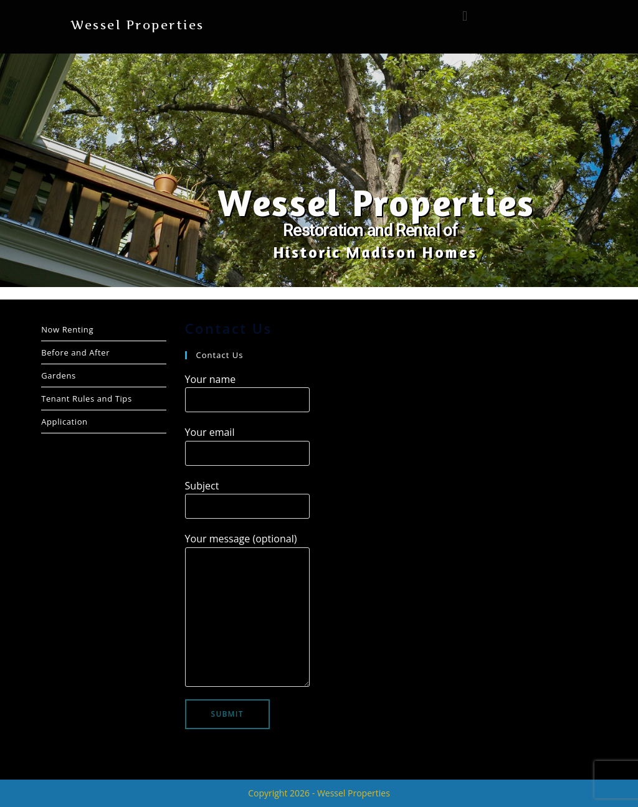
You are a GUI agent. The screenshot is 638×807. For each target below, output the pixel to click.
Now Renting (67, 329)
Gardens (58, 375)
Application (64, 421)
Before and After (75, 352)
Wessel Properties (137, 25)
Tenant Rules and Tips (86, 398)
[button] (464, 15)
